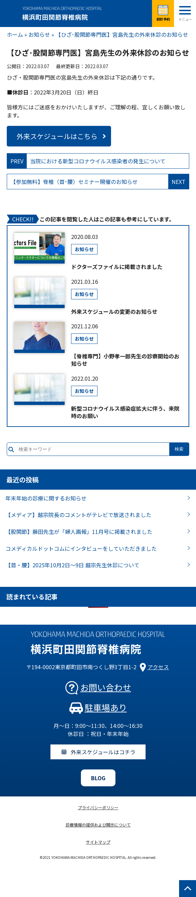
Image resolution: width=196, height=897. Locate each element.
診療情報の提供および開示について (98, 824)
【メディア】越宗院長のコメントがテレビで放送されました (78, 515)
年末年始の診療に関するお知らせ (46, 498)
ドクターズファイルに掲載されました (116, 266)
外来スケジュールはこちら (57, 136)
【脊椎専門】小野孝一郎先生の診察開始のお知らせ (125, 360)
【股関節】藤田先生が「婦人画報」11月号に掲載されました (78, 531)
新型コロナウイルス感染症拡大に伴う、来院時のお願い (125, 412)
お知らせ (39, 34)
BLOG (98, 778)
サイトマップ (98, 842)
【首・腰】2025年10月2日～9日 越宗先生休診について (72, 565)
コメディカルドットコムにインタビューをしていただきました (81, 548)
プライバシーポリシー (98, 807)
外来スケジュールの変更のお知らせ (114, 311)
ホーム (15, 34)
